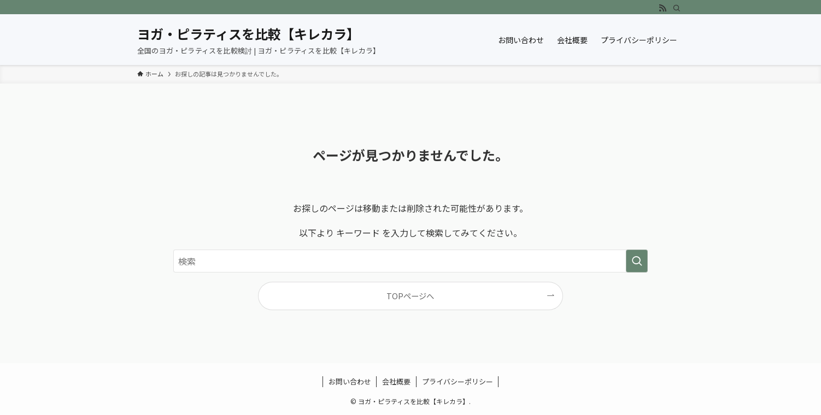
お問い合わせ (350, 381)
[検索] (677, 8)
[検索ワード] (410, 261)
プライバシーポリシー (457, 381)
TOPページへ (410, 295)
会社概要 (396, 381)
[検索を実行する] (637, 261)
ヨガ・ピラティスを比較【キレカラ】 (246, 33)
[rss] (662, 8)
